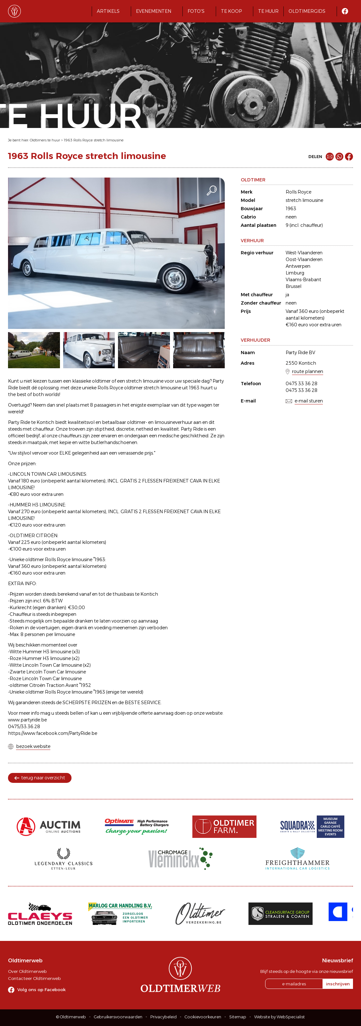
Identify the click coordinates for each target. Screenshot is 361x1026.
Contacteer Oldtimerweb (34, 978)
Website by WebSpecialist (279, 1016)
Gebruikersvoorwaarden (118, 1016)
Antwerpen (298, 266)
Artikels (108, 11)
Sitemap (237, 1016)
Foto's (196, 11)
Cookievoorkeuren (203, 1016)
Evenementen (153, 11)
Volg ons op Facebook (41, 989)
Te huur (268, 11)
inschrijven (338, 983)
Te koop (231, 11)
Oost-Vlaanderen (304, 259)
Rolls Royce (298, 192)
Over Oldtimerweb (27, 971)
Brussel (293, 286)
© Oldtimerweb (71, 1016)
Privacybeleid (163, 1016)
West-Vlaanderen (304, 253)
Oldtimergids (307, 11)
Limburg (295, 273)
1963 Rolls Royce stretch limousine (93, 140)
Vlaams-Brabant (303, 279)
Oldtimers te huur (45, 140)
